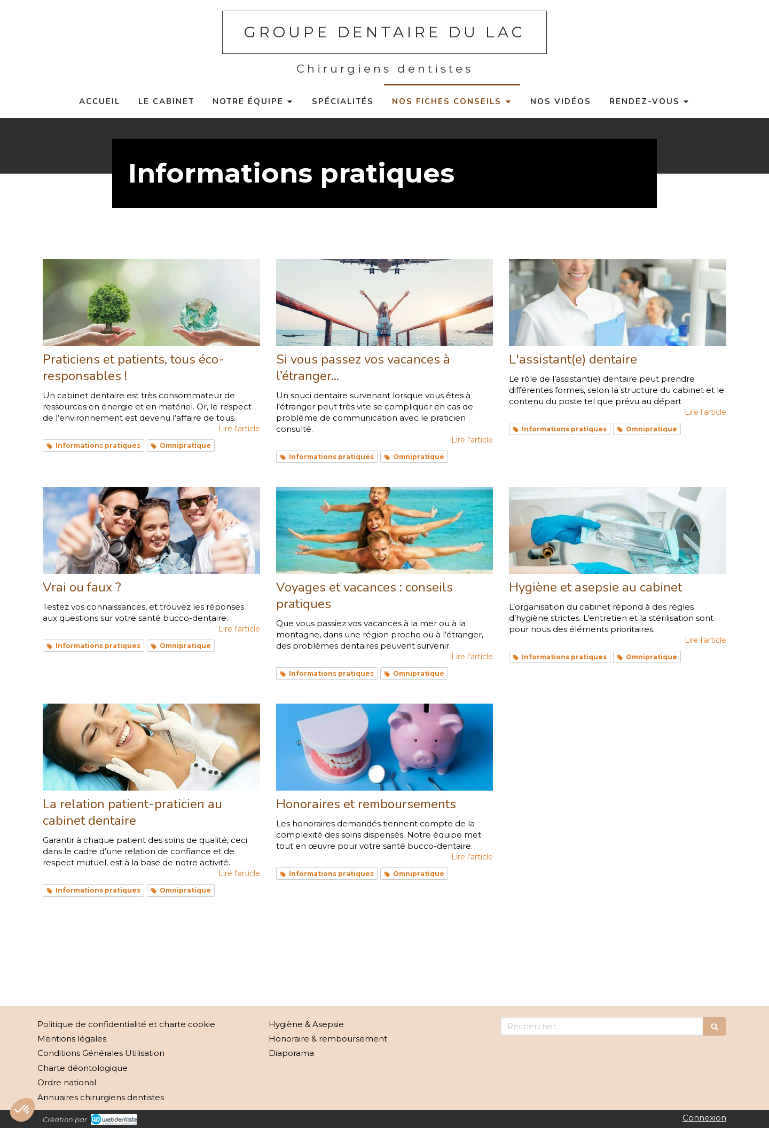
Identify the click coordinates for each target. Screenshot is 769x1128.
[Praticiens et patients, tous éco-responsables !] (151, 302)
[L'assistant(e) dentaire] (617, 302)
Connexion (704, 1118)
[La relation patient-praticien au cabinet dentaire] (151, 747)
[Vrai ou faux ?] (151, 530)
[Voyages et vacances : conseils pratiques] (384, 530)
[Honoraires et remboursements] (384, 747)
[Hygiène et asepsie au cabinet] (617, 530)
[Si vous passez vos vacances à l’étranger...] (384, 302)
